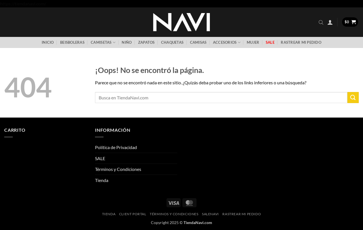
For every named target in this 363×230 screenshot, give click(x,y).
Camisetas (103, 42)
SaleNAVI (210, 214)
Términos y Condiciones (118, 169)
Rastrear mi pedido (301, 42)
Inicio (48, 42)
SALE (100, 158)
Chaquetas (172, 42)
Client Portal (132, 214)
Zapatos (146, 42)
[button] (330, 22)
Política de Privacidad (116, 147)
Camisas (198, 42)
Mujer (253, 42)
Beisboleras (72, 42)
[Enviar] (353, 97)
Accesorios (226, 42)
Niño (127, 42)
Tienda (101, 180)
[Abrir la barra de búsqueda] (321, 22)
